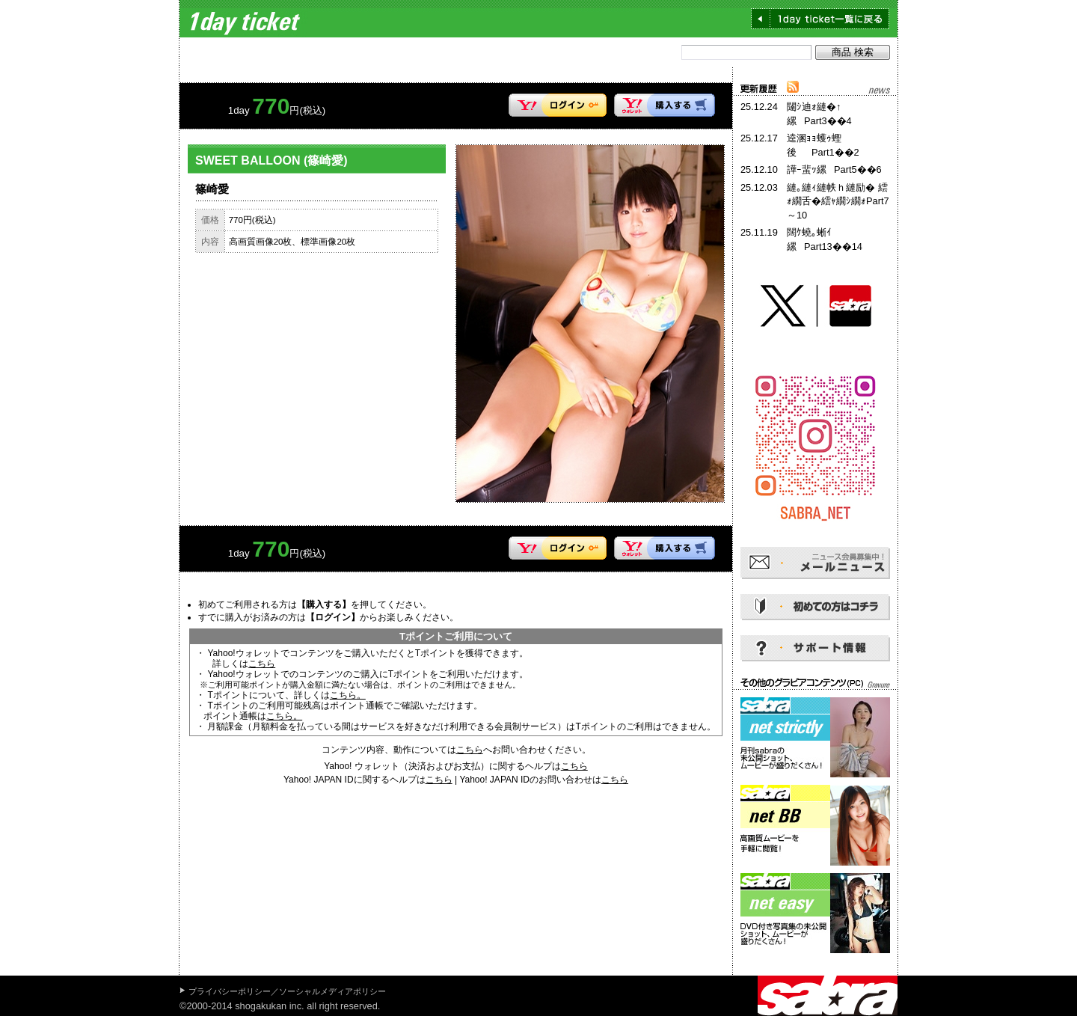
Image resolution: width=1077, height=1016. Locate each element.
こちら (261, 663)
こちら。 (348, 695)
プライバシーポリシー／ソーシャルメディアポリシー (287, 991)
